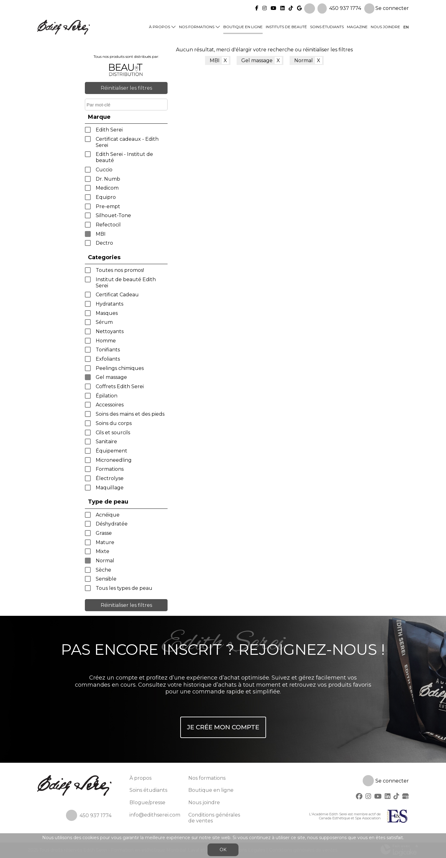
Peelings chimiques (120, 368)
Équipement (111, 451)
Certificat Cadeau (117, 295)
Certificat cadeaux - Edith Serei (127, 142)
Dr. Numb (108, 179)
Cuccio (104, 170)
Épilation (106, 396)
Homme (106, 341)
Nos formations (196, 25)
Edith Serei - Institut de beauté (124, 157)
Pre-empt (108, 206)
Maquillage (110, 488)
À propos (159, 25)
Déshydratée (112, 524)
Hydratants (109, 304)
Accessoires (110, 405)
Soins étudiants (327, 25)
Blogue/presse (147, 802)
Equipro (106, 197)
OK (223, 849)
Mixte (102, 551)
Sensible (106, 579)
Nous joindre (385, 25)
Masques (107, 313)
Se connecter (386, 7)
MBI (101, 234)
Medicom (107, 188)
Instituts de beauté (286, 25)
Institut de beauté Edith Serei (126, 283)
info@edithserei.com (154, 815)
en (406, 25)
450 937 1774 (345, 6)
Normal (105, 561)
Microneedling (114, 460)
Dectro (104, 243)
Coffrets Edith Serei (120, 386)
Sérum (104, 322)
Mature (105, 542)
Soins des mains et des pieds (130, 414)
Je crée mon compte (223, 727)
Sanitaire (106, 441)
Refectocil (108, 225)
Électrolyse (110, 478)
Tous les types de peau (124, 588)
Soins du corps (114, 423)
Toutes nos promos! (120, 270)
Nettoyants (110, 331)
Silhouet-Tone (113, 215)
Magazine (357, 25)
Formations (110, 469)
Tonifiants (108, 350)
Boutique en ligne (243, 25)
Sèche (103, 570)
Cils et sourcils (113, 432)
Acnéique (108, 515)
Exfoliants (108, 359)
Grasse (104, 533)
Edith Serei (109, 130)
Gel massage (111, 377)
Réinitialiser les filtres (126, 88)
